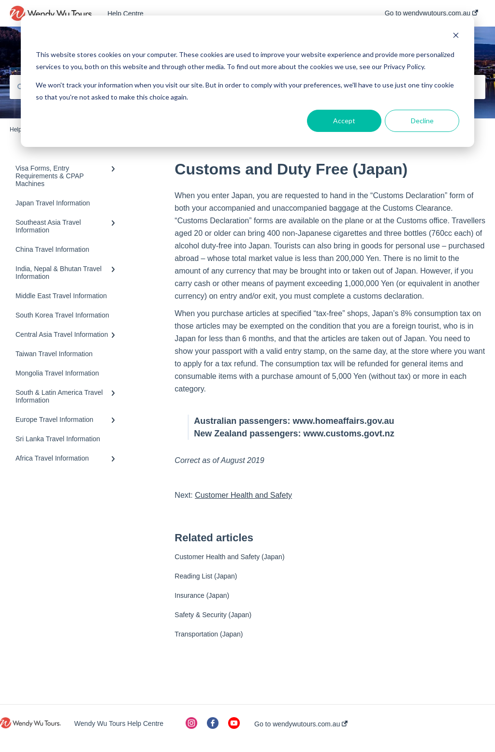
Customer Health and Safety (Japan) (229, 557)
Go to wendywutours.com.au (301, 724)
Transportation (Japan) (209, 634)
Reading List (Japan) (206, 576)
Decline (422, 120)
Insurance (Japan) (202, 595)
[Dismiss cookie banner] (455, 36)
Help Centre (125, 13)
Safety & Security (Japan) (213, 615)
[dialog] (247, 81)
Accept (344, 120)
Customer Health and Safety (243, 495)
